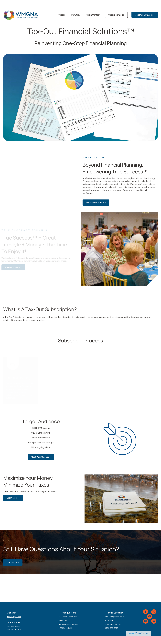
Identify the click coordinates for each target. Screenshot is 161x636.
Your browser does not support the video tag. (80, 89)
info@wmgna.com (14, 609)
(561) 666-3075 (111, 620)
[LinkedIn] (153, 613)
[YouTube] (149, 609)
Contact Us (12, 555)
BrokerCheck (106, 630)
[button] (61, 7)
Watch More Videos (95, 195)
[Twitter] (153, 604)
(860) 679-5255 (65, 620)
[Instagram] (145, 613)
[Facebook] (145, 604)
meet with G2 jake (40, 449)
